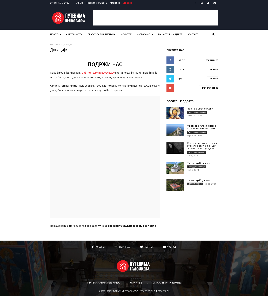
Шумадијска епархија (196, 167)
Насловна (55, 44)
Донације (127, 3)
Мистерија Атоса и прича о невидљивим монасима (201, 127)
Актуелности (74, 34)
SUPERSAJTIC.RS (161, 291)
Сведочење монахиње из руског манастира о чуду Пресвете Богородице (202, 146)
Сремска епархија (195, 184)
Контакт (193, 34)
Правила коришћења (96, 3)
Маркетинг (115, 3)
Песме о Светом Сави (200, 108)
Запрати (214, 69)
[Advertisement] (155, 17)
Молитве (126, 34)
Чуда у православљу (196, 152)
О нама (79, 3)
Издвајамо (145, 34)
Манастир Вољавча (198, 163)
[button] (213, 34)
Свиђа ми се (212, 60)
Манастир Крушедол (199, 180)
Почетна (55, 34)
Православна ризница (102, 34)
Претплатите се (210, 88)
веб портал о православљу (98, 72)
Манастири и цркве (170, 34)
